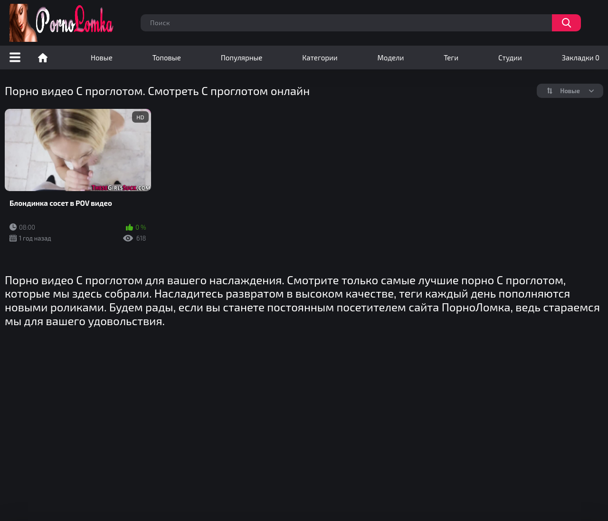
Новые (102, 57)
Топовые (166, 57)
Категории (319, 57)
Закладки (580, 57)
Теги (451, 57)
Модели (391, 57)
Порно (43, 57)
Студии (510, 57)
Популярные (242, 57)
